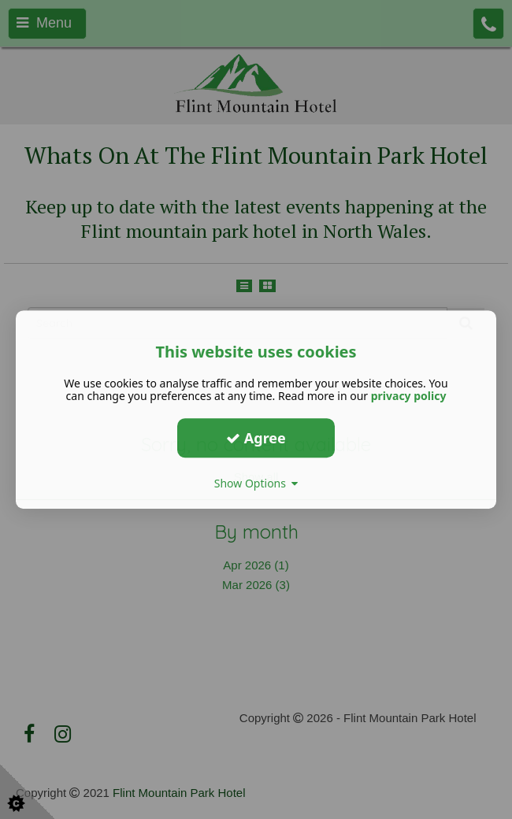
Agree (256, 437)
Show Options (256, 483)
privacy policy (409, 395)
